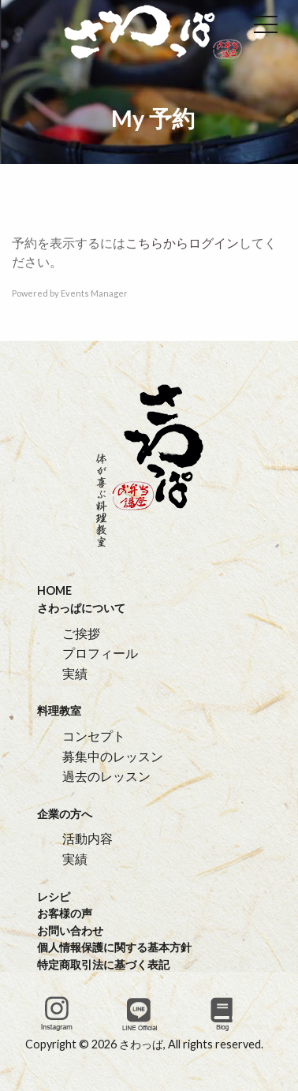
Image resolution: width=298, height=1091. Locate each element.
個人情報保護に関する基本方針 (114, 947)
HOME (54, 590)
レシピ (53, 896)
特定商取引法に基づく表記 (103, 964)
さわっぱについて (81, 608)
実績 (75, 673)
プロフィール (100, 652)
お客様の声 (64, 913)
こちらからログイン (182, 242)
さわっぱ (141, 1044)
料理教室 (59, 710)
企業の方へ (64, 813)
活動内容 (87, 838)
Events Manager (94, 293)
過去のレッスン (106, 775)
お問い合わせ (70, 930)
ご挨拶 (81, 633)
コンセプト (93, 735)
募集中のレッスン (112, 756)
